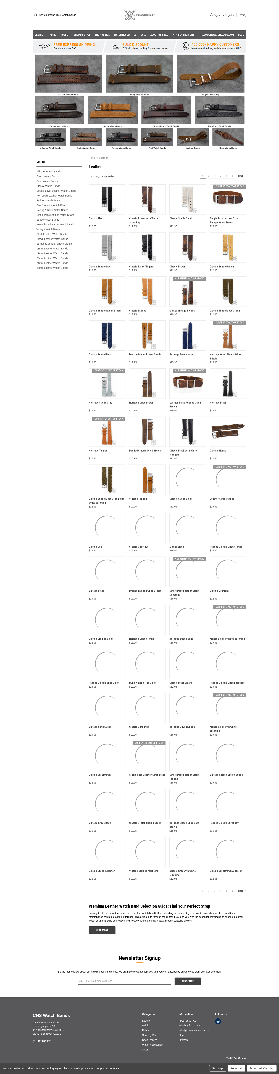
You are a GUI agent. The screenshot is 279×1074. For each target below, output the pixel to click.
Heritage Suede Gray (100, 395)
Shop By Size (102, 27)
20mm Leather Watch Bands (52, 251)
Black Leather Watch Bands (51, 227)
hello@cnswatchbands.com (217, 27)
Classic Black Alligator (141, 259)
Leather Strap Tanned (222, 491)
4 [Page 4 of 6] (221, 168)
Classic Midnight (219, 583)
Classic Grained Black (101, 631)
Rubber (65, 27)
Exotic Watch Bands (47, 169)
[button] (68, 66)
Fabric (52, 27)
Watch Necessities (125, 27)
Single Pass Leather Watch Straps (55, 207)
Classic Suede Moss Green (225, 303)
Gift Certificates (236, 1051)
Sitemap (183, 1032)
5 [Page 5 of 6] (226, 168)
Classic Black (96, 211)
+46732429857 (43, 1033)
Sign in (217, 11)
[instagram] (218, 1014)
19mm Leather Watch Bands (52, 246)
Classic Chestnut (138, 539)
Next (242, 169)
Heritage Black (218, 395)
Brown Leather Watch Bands (52, 231)
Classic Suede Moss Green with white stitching (106, 493)
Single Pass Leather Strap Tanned (184, 769)
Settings (217, 1068)
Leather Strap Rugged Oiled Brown (185, 397)
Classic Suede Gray (99, 259)
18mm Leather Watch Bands (52, 241)
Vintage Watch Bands (48, 222)
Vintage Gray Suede (100, 815)
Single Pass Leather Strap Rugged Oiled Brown (224, 213)
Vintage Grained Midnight (143, 863)
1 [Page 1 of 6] (202, 168)
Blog (241, 27)
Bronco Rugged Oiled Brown (145, 583)
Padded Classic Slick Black (104, 675)
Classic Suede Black (180, 491)
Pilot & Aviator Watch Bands (51, 198)
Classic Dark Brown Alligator (226, 863)
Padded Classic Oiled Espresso (227, 675)
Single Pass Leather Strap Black (147, 767)
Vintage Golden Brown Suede (226, 767)
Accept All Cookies (261, 1068)
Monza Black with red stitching (227, 631)
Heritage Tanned (98, 443)
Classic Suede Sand (180, 211)
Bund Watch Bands (47, 174)
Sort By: (95, 169)
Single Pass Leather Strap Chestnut (184, 585)
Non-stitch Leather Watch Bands (54, 188)
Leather (39, 27)
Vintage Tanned (138, 491)
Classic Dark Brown (100, 767)
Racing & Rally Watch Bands (52, 202)
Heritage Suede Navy (181, 347)
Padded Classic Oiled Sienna (226, 539)
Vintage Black (96, 583)
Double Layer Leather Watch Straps (56, 183)
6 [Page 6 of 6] (232, 168)
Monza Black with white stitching (223, 721)
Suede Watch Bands (47, 212)
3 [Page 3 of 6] (214, 168)
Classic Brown (177, 259)
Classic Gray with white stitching (182, 865)
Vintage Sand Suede (100, 719)
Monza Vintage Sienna (182, 303)
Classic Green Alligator (102, 863)
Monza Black (176, 539)
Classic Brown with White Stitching (143, 213)
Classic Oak (95, 539)
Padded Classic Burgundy (224, 815)
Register (229, 11)
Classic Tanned (137, 303)
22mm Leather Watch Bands (52, 260)
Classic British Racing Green (145, 815)
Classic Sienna (218, 443)
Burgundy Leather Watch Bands (54, 236)
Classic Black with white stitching (183, 445)
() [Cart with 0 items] (243, 11)
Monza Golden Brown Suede (145, 347)
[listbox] (114, 169)
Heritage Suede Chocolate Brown (184, 818)
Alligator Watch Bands (48, 164)
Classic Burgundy (139, 719)
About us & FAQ (159, 27)
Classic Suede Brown (222, 259)
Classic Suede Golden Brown (105, 303)
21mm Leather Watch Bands (52, 255)
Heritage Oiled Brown (141, 395)
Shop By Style (82, 27)
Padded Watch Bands (48, 193)
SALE (143, 27)
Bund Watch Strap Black (142, 675)
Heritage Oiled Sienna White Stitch (225, 349)
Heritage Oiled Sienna (141, 631)
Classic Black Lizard (180, 675)
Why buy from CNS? (184, 27)
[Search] (37, 12)
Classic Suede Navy (100, 347)
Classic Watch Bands (48, 178)
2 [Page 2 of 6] (208, 168)
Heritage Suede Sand (181, 631)
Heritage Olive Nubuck (182, 719)
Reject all (236, 1068)
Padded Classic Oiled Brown (145, 443)
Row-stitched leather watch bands (55, 217)
